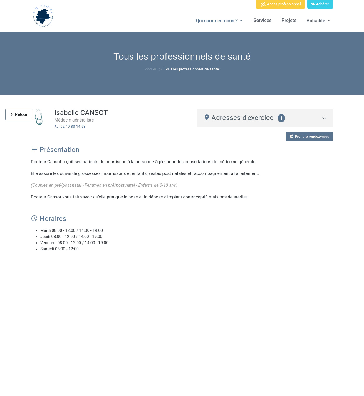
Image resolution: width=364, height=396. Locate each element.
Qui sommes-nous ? (220, 20)
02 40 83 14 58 (69, 126)
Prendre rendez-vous (309, 136)
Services (262, 20)
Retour (18, 114)
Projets (288, 20)
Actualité (318, 20)
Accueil (151, 69)
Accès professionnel (280, 4)
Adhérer (320, 4)
